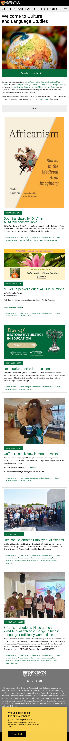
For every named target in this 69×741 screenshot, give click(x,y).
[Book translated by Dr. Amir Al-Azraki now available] (34, 162)
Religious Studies (59, 84)
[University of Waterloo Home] (10, 3)
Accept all (17, 734)
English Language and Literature (29, 84)
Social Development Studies (39, 99)
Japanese (54, 87)
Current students (11, 237)
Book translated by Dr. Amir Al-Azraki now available (23, 220)
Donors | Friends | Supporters (48, 240)
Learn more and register (13, 307)
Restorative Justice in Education (27, 368)
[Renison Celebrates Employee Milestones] (34, 509)
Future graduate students (22, 560)
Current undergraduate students (30, 237)
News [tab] (34, 108)
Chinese (41, 87)
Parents (35, 240)
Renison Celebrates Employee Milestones (34, 540)
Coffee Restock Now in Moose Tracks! (31, 454)
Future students (23, 558)
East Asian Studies (33, 82)
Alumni (29, 240)
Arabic (34, 87)
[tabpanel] (34, 389)
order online (31, 467)
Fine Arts (45, 84)
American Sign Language (22, 87)
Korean (47, 87)
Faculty (20, 240)
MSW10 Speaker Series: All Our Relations (34, 289)
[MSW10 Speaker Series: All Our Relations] (34, 264)
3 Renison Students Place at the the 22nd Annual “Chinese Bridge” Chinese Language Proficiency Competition (32, 631)
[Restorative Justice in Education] (34, 342)
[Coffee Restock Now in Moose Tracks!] (34, 421)
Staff (24, 240)
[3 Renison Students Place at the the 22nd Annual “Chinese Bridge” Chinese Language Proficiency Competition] (34, 595)
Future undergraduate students (41, 558)
